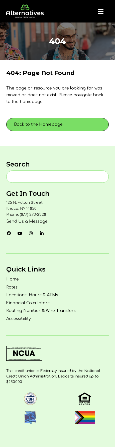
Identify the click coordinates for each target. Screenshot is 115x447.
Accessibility (18, 318)
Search (18, 164)
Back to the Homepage (38, 124)
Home (12, 279)
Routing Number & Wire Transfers (41, 310)
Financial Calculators (28, 303)
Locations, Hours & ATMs (32, 295)
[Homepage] (25, 11)
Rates (12, 287)
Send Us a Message (27, 221)
